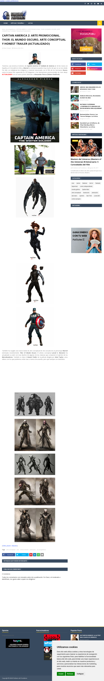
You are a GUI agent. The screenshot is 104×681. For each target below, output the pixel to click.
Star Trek (89, 196)
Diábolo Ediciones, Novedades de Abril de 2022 (90, 97)
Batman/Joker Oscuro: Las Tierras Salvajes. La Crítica (89, 115)
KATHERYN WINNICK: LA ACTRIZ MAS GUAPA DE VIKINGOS (90, 636)
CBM (4, 546)
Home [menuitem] (6, 23)
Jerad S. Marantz (11, 546)
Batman (85, 183)
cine (18, 550)
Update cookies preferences (9, 1)
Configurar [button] (80, 674)
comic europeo (76, 199)
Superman (75, 186)
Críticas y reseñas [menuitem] (17, 23)
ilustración (33, 550)
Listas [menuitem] (30, 23)
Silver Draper (7, 48)
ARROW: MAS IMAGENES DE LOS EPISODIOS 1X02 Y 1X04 (90, 88)
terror (91, 183)
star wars (74, 196)
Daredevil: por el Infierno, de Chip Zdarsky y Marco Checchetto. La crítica (89, 125)
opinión (82, 196)
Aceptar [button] (61, 674)
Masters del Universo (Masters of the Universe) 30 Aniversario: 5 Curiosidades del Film (86, 162)
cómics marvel (24, 550)
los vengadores (10, 29)
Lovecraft (97, 196)
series (78, 183)
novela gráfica (76, 189)
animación (95, 192)
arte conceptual (10, 550)
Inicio (3, 29)
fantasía (98, 183)
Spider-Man (85, 189)
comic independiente (86, 186)
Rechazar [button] (70, 674)
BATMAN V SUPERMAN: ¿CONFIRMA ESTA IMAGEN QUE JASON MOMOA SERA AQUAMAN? (91, 106)
